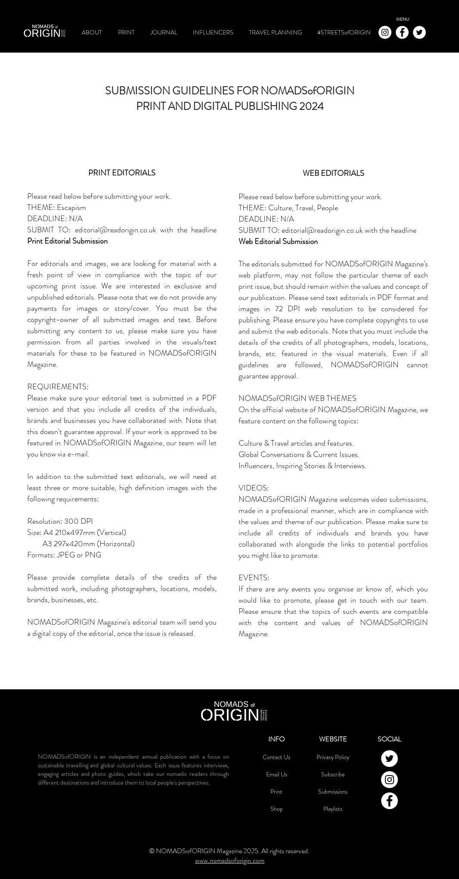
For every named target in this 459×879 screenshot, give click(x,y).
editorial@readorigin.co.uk (115, 229)
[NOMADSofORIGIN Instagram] (384, 32)
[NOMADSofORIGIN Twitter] (419, 32)
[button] (402, 19)
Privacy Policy (332, 757)
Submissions (332, 791)
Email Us (276, 774)
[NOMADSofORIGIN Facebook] (402, 32)
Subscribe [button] (333, 774)
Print (276, 791)
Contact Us (276, 757)
